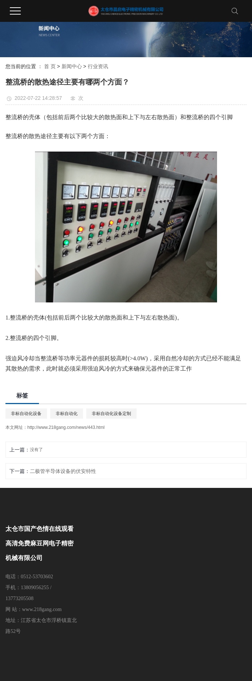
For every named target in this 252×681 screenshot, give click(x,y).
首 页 (50, 66)
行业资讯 (98, 66)
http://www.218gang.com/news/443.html (66, 427)
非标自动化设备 (26, 413)
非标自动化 (67, 413)
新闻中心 (72, 66)
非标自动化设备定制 (111, 413)
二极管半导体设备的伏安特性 (63, 471)
